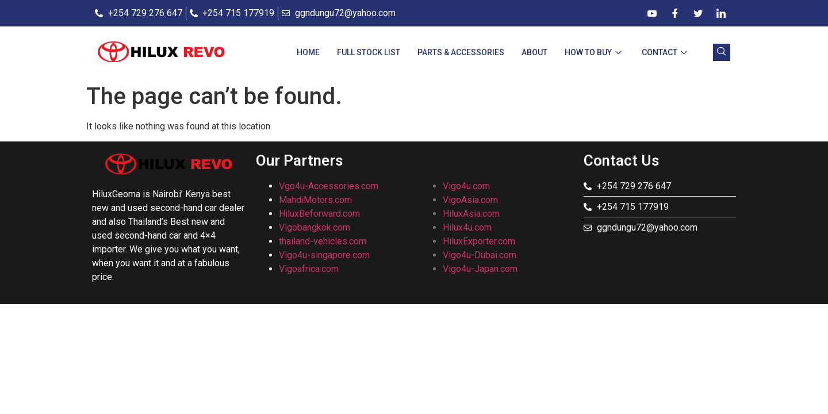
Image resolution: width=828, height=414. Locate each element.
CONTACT (666, 52)
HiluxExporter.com (479, 241)
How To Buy (594, 52)
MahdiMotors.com (315, 199)
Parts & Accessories (460, 52)
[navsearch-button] (721, 52)
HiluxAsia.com (471, 213)
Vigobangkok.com (314, 227)
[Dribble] (652, 13)
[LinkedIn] (721, 13)
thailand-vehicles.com (324, 241)
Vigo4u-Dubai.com (479, 255)
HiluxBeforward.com (319, 213)
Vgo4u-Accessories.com (328, 186)
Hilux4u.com (467, 227)
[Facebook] (675, 13)
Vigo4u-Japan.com (480, 268)
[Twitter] (698, 13)
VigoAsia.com (470, 199)
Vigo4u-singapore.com (324, 255)
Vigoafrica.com (309, 268)
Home (308, 52)
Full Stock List (368, 52)
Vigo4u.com (466, 186)
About (534, 52)
